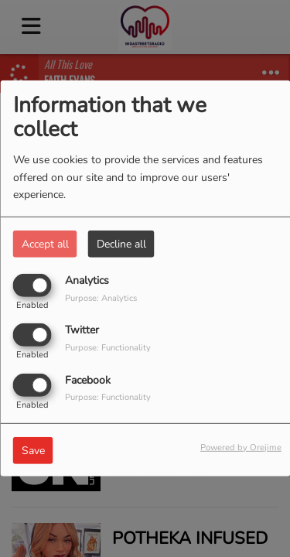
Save (33, 450)
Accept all (45, 244)
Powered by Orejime (240, 447)
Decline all (121, 244)
